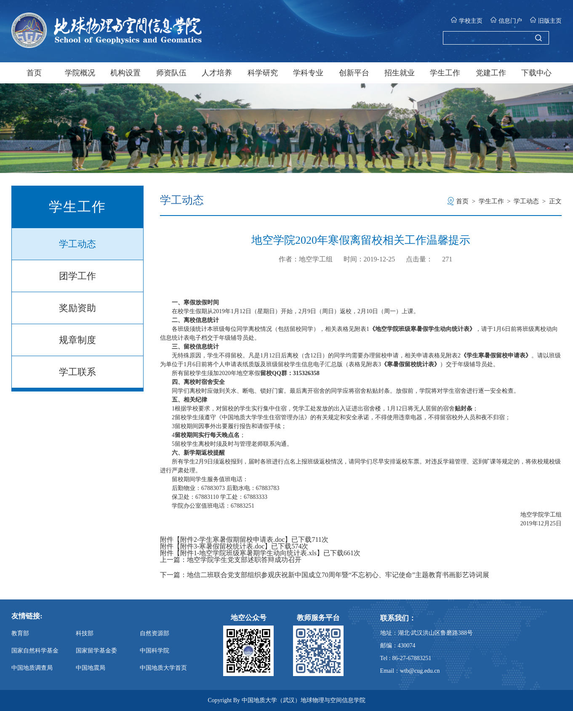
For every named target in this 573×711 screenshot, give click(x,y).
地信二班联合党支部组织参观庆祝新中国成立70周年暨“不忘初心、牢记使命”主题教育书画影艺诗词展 (338, 575)
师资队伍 (171, 73)
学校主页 (466, 20)
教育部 (20, 633)
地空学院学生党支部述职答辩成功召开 (244, 560)
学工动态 (77, 244)
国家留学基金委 (96, 650)
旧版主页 (546, 20)
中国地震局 (90, 668)
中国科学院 (154, 650)
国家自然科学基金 (35, 650)
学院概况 (80, 73)
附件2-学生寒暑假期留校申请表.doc (232, 539)
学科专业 (308, 73)
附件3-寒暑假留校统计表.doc (222, 546)
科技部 (84, 633)
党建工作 (491, 73)
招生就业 (399, 73)
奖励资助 (77, 308)
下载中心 (536, 73)
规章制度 (77, 340)
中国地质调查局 (32, 668)
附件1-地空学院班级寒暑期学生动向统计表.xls (248, 553)
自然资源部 (154, 633)
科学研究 (263, 73)
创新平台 (354, 73)
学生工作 (445, 73)
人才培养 (217, 73)
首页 (34, 73)
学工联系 (77, 372)
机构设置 (125, 73)
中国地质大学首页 (163, 668)
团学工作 (77, 276)
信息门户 (506, 20)
